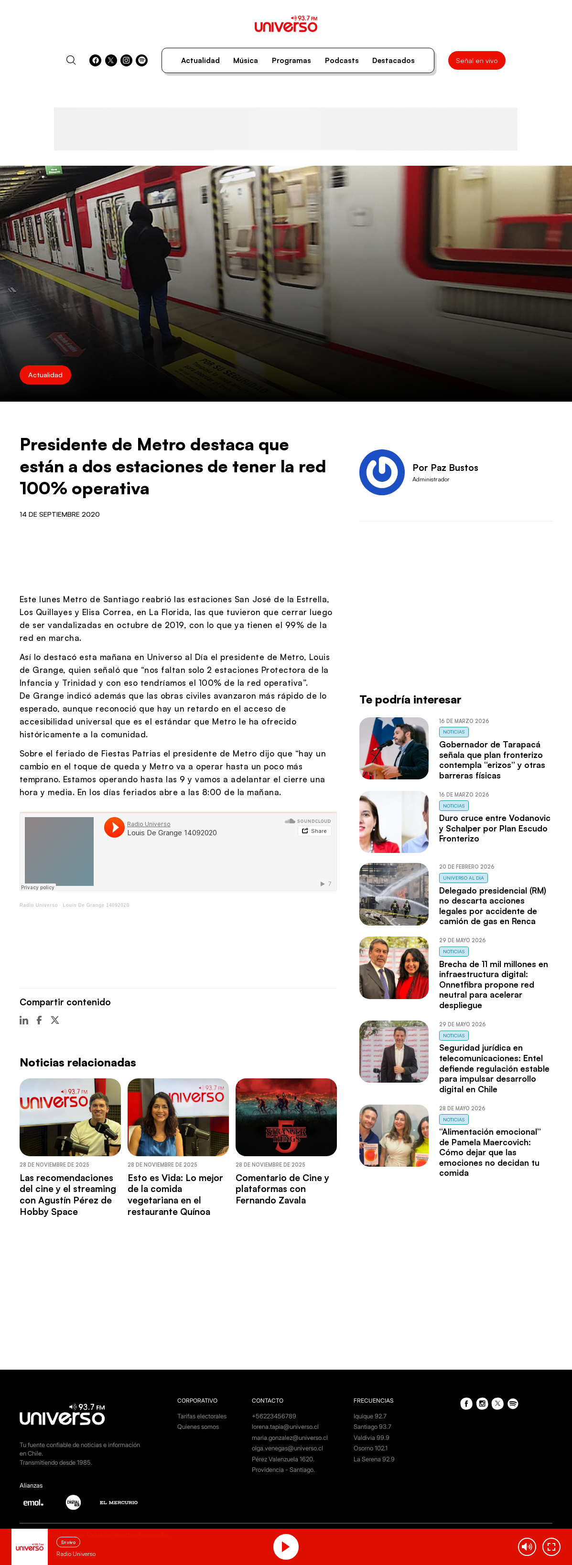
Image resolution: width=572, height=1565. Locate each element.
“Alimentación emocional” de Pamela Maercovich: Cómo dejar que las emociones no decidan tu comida (490, 1152)
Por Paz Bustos (445, 467)
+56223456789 (274, 1416)
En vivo (68, 1542)
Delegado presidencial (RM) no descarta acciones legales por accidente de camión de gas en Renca (492, 905)
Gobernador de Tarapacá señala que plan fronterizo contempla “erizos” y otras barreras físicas (492, 759)
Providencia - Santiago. (283, 1469)
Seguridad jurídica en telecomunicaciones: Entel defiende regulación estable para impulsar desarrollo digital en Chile (494, 1068)
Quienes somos (198, 1426)
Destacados (393, 60)
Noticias (454, 732)
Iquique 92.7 (370, 1416)
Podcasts (342, 60)
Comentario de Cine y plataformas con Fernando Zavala (282, 1189)
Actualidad (200, 60)
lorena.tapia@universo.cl (285, 1426)
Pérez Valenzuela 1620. (283, 1459)
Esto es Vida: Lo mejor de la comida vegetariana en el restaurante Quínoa (175, 1194)
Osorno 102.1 (371, 1448)
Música (245, 60)
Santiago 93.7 (372, 1426)
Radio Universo (39, 905)
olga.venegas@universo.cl (287, 1448)
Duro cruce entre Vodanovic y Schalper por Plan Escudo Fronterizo (494, 828)
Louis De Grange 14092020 (96, 905)
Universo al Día (463, 878)
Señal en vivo (477, 60)
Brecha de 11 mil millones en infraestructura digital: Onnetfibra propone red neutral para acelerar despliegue (493, 984)
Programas (291, 60)
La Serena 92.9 (374, 1459)
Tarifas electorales (202, 1416)
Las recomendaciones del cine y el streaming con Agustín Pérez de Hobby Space (68, 1194)
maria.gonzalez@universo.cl (290, 1437)
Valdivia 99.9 (371, 1437)
